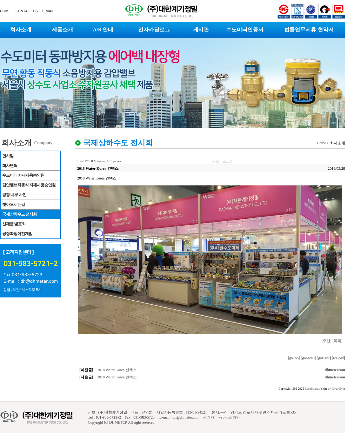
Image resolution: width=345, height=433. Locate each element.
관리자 (208, 417)
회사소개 (20, 30)
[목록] (337, 341)
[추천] (326, 341)
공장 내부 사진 (14, 194)
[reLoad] (338, 358)
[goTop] (294, 358)
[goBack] (324, 358)
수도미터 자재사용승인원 (23, 175)
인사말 (7, 155)
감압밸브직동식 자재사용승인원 (29, 185)
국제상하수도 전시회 (19, 214)
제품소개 (62, 30)
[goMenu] (308, 358)
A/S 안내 (103, 30)
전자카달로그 (154, 30)
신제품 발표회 (13, 224)
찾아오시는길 (13, 204)
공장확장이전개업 (17, 233)
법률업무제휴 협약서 (308, 30)
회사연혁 (9, 165)
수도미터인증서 (244, 30)
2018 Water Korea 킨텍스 (117, 370)
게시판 (201, 30)
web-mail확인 (229, 417)
